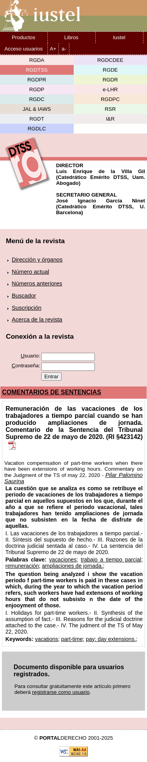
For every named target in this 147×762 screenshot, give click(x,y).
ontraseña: (26, 365)
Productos (23, 37)
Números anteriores (37, 283)
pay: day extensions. (111, 639)
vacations (46, 639)
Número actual (30, 272)
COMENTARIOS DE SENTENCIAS (51, 392)
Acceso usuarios (23, 49)
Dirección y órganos (37, 259)
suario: (30, 356)
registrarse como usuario (61, 692)
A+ (53, 49)
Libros (71, 37)
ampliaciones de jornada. (72, 566)
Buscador (24, 296)
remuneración (22, 566)
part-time (72, 639)
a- (64, 49)
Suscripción (27, 308)
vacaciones (62, 559)
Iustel (119, 37)
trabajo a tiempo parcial (111, 559)
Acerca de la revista (37, 319)
